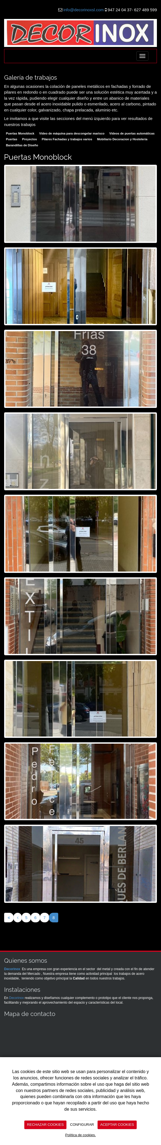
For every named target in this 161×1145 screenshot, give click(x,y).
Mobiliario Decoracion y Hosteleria (122, 139)
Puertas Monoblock (20, 133)
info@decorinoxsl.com (83, 9)
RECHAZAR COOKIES (45, 1124)
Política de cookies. (80, 1135)
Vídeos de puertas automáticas (132, 133)
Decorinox (12, 969)
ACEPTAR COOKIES (117, 1124)
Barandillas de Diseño (22, 145)
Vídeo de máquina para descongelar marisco (71, 133)
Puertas (11, 139)
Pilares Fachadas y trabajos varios (67, 139)
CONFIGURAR (82, 1124)
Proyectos (29, 139)
